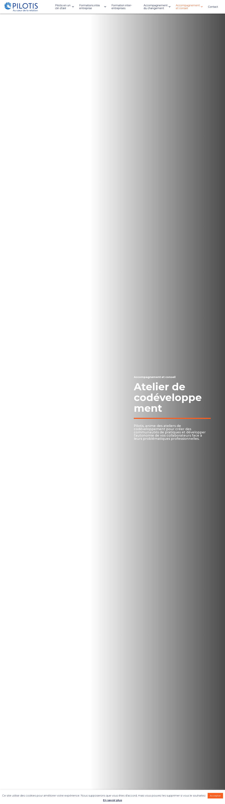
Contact (213, 6)
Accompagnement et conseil (188, 7)
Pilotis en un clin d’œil (62, 7)
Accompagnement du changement (156, 7)
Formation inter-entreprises (121, 7)
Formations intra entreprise (89, 7)
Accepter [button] (215, 795)
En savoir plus (112, 800)
